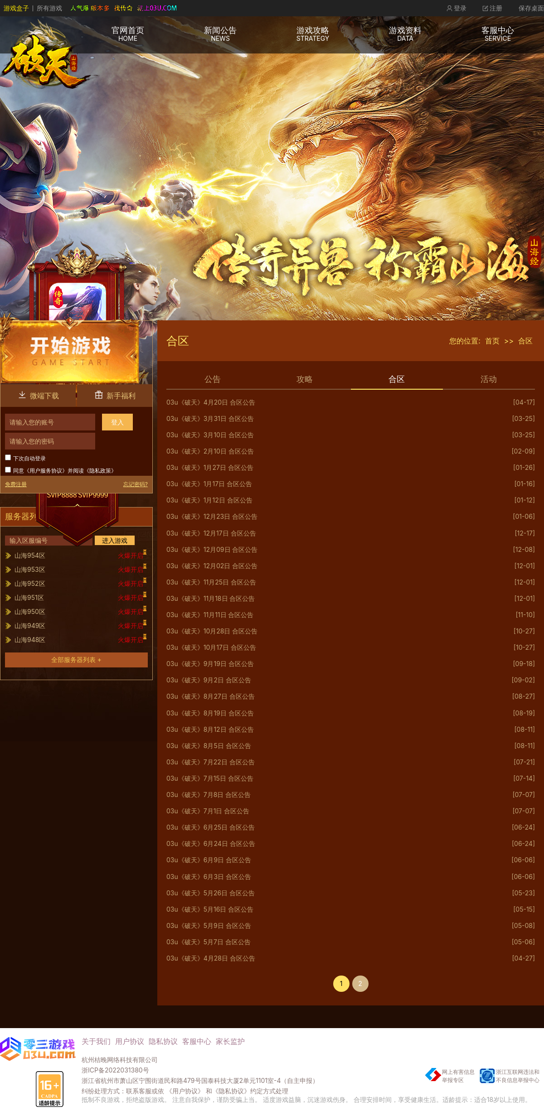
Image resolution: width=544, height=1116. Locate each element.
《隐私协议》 (231, 1091)
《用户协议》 (185, 1091)
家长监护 (230, 1041)
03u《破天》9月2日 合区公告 (208, 680)
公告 (212, 379)
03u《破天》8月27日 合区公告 (210, 696)
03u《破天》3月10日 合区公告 (210, 435)
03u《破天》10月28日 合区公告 (211, 631)
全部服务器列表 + (76, 659)
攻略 (304, 379)
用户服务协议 (45, 470)
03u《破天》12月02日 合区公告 (211, 566)
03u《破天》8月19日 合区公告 (210, 713)
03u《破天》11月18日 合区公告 (210, 598)
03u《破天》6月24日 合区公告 (210, 843)
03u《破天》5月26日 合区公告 (210, 893)
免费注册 (16, 484)
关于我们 (96, 1041)
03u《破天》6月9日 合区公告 (208, 860)
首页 (492, 340)
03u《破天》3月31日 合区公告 (210, 418)
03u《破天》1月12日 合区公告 (209, 500)
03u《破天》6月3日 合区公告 (208, 876)
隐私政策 (100, 470)
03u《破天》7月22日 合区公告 (210, 762)
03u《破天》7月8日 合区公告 (208, 794)
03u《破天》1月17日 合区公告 (209, 484)
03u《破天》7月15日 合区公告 (209, 778)
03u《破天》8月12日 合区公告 (210, 729)
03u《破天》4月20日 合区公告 (210, 402)
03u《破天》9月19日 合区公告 (210, 663)
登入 (117, 422)
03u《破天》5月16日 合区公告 (209, 909)
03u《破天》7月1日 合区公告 (207, 811)
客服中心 (196, 1041)
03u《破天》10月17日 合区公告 (211, 647)
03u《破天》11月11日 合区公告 (209, 614)
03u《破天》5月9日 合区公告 (208, 925)
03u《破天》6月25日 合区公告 (210, 827)
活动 (489, 379)
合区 (525, 340)
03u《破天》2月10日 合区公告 (210, 451)
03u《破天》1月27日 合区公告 (209, 467)
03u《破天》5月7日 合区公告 (208, 942)
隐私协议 (163, 1041)
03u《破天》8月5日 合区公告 (208, 745)
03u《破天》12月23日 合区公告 (211, 516)
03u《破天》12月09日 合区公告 (211, 549)
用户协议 (129, 1041)
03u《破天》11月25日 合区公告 (211, 582)
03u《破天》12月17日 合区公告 (211, 533)
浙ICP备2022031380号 (115, 1070)
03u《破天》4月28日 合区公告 (210, 958)
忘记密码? (135, 484)
